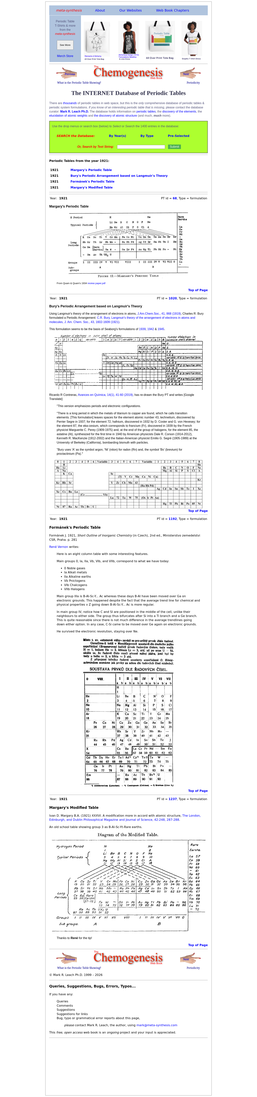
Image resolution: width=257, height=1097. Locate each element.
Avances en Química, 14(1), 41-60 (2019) (105, 394)
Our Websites (130, 10)
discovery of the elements (179, 111)
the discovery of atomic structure (115, 115)
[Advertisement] (128, 1065)
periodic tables (146, 111)
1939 (142, 329)
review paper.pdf (96, 283)
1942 (150, 329)
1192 (173, 519)
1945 (161, 329)
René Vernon (58, 547)
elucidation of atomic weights (68, 115)
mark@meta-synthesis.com (157, 1025)
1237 (173, 799)
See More (65, 45)
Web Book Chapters (172, 10)
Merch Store (65, 56)
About (100, 10)
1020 (173, 298)
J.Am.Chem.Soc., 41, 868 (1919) (159, 313)
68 (175, 198)
